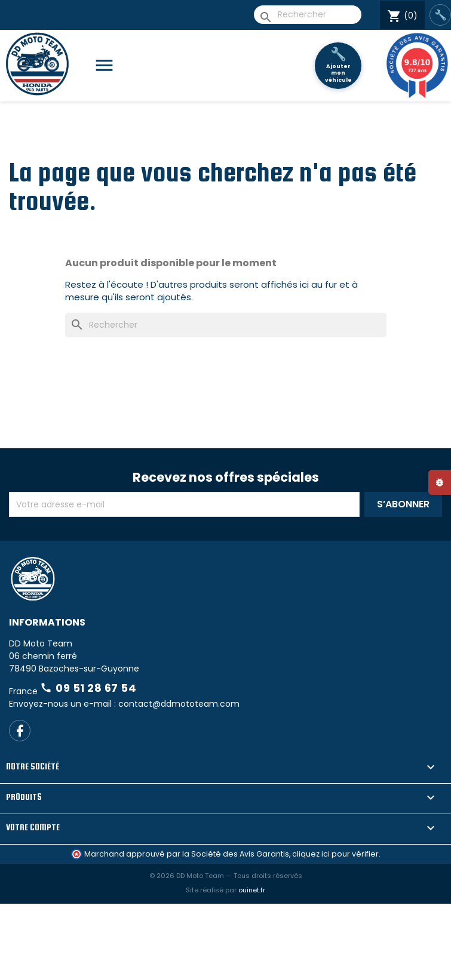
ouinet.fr (251, 890)
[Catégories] (109, 66)
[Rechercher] (307, 14)
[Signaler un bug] (439, 482)
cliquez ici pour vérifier (335, 854)
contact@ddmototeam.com (179, 704)
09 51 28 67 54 (88, 688)
